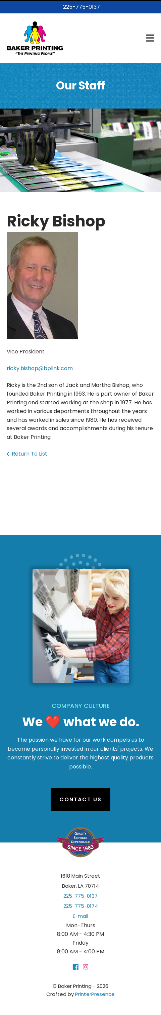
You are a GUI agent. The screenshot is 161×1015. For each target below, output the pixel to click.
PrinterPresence (95, 994)
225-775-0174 (80, 905)
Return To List (29, 454)
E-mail (80, 916)
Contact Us (80, 799)
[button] (150, 38)
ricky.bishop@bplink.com (40, 368)
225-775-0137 (81, 7)
